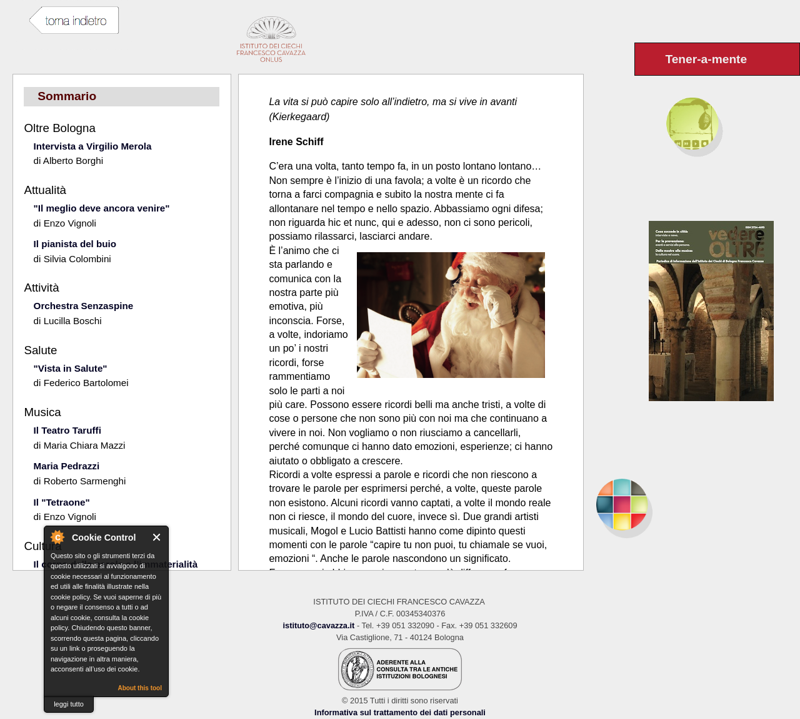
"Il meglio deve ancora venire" (102, 208)
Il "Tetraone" (62, 502)
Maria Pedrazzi (67, 466)
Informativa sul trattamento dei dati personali (400, 712)
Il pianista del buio (75, 243)
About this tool (140, 688)
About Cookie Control (56, 537)
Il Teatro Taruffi (67, 430)
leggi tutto (69, 704)
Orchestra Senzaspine (84, 305)
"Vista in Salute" (71, 368)
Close (157, 537)
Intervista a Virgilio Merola (93, 146)
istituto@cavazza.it (318, 625)
